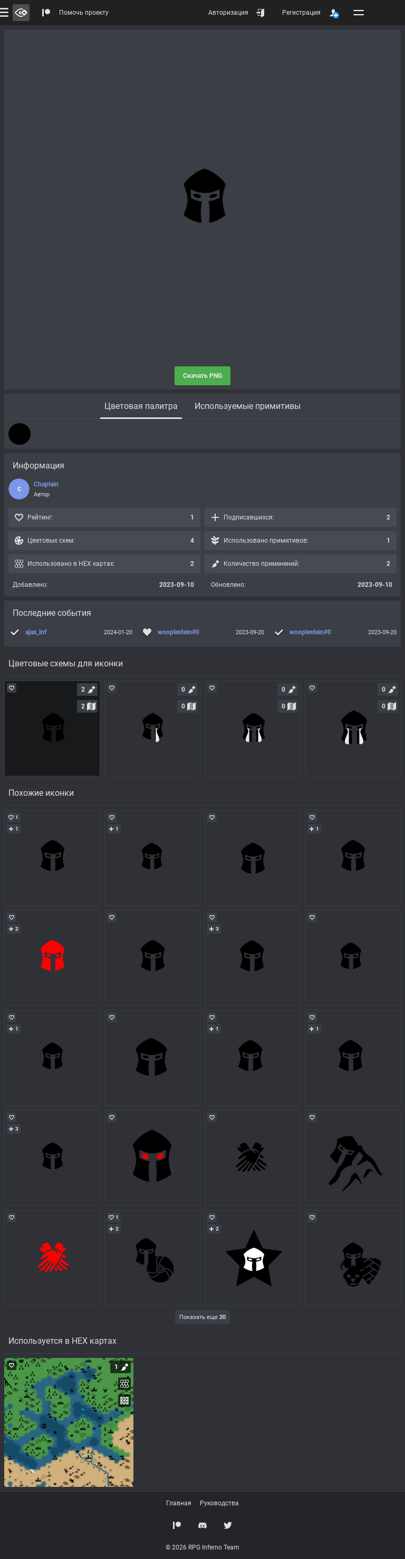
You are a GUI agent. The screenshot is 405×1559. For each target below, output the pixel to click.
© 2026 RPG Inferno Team (202, 1547)
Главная (178, 1503)
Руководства (219, 1503)
